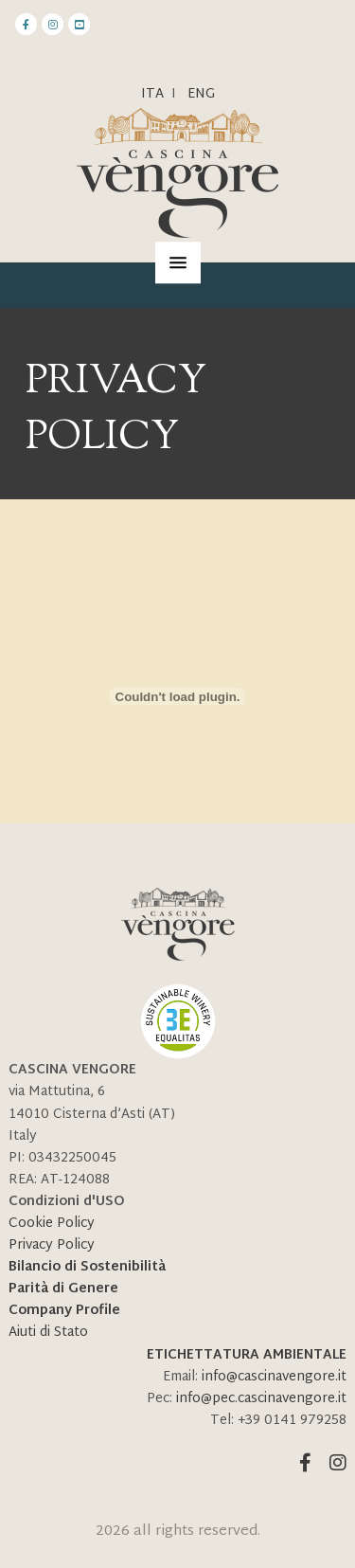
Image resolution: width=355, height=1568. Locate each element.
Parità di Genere (63, 1289)
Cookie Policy (52, 1223)
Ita (152, 94)
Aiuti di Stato (48, 1332)
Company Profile (64, 1311)
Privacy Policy (52, 1245)
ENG (201, 94)
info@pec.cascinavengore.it (261, 1399)
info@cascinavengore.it (274, 1377)
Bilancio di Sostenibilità (87, 1267)
